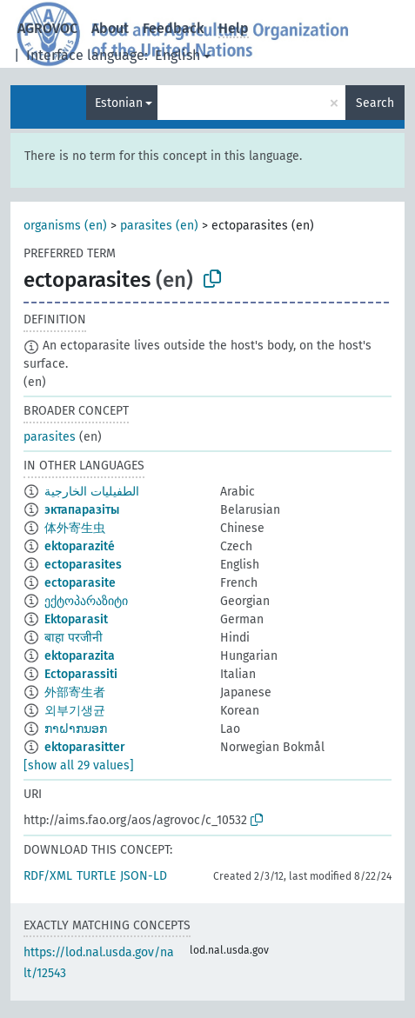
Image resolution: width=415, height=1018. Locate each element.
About (110, 28)
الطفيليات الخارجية (91, 491)
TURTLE (96, 875)
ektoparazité (79, 546)
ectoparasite (80, 583)
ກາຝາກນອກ (75, 729)
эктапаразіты (81, 509)
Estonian (119, 103)
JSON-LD (143, 875)
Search (375, 103)
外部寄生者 (74, 692)
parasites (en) (159, 225)
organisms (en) (65, 225)
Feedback (173, 28)
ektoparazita (79, 656)
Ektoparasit (76, 619)
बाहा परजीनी (73, 637)
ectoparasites (83, 564)
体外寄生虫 (74, 528)
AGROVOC (47, 28)
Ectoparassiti (80, 674)
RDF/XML (47, 875)
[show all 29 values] (78, 765)
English (177, 55)
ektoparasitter (84, 747)
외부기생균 (74, 710)
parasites (49, 436)
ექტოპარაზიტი (86, 601)
